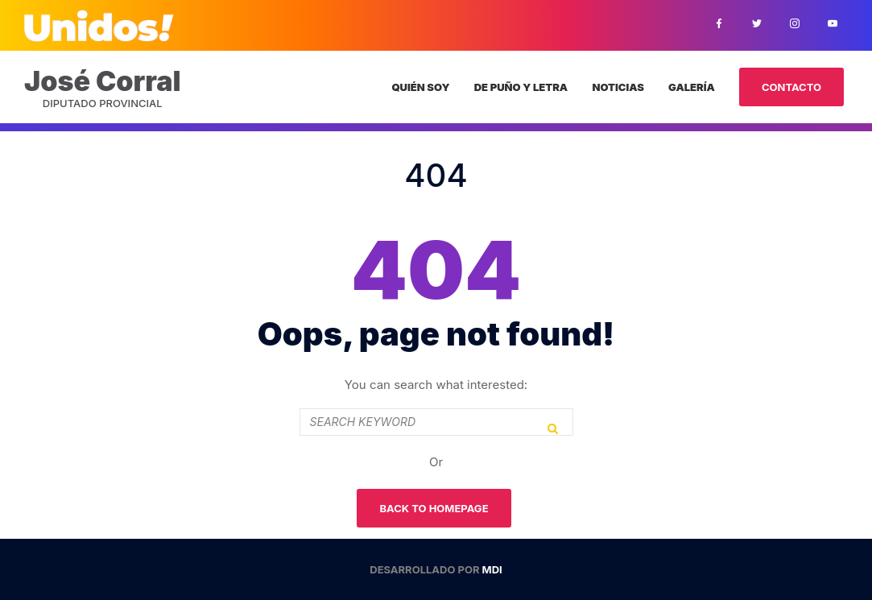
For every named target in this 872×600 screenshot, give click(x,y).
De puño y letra (521, 87)
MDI (492, 569)
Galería (691, 87)
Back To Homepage (433, 508)
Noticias (617, 87)
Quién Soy (420, 87)
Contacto (791, 87)
